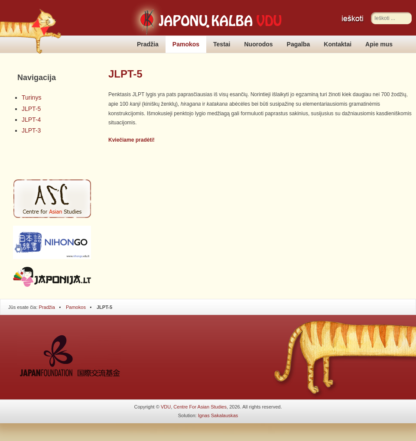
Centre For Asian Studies (200, 406)
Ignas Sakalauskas (218, 415)
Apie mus (379, 44)
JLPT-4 (31, 119)
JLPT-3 (31, 130)
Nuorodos (258, 44)
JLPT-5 (31, 108)
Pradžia (148, 44)
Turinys (31, 97)
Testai (221, 44)
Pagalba (298, 44)
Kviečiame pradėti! (131, 140)
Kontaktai (337, 44)
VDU (166, 406)
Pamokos (185, 44)
